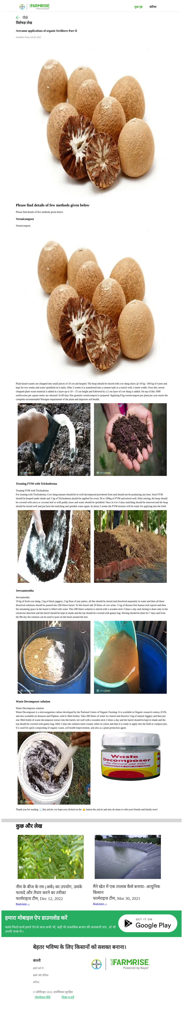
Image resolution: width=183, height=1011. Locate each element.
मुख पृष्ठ (138, 6)
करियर (152, 6)
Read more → (23, 904)
